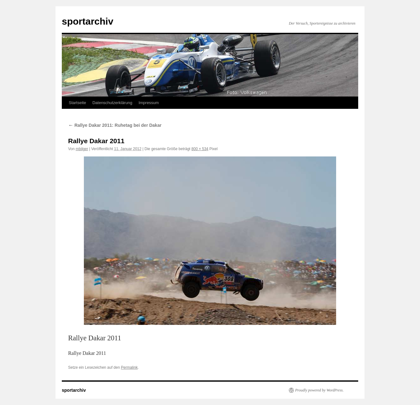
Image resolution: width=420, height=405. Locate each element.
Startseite (77, 102)
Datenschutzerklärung (112, 102)
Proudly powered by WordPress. (319, 390)
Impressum (148, 102)
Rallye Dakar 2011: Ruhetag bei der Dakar (114, 125)
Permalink (129, 367)
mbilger (82, 149)
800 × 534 (199, 149)
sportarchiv (87, 21)
